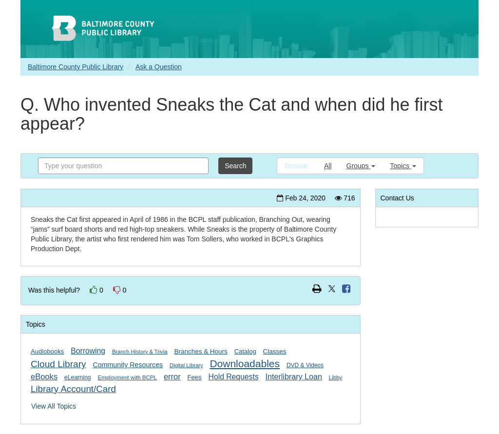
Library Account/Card (73, 389)
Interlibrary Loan (294, 376)
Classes (275, 351)
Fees (195, 377)
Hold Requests (234, 377)
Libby (336, 377)
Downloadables (245, 363)
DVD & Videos (305, 365)
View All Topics (53, 406)
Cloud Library (58, 364)
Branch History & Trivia (140, 352)
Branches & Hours (201, 351)
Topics (403, 166)
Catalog (245, 351)
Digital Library (186, 365)
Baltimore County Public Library (75, 67)
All (328, 166)
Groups (361, 166)
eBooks (44, 376)
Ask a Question (158, 67)
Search (235, 166)
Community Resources (128, 365)
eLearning (77, 377)
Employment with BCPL (127, 377)
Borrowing (88, 351)
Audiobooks (47, 351)
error (172, 376)
